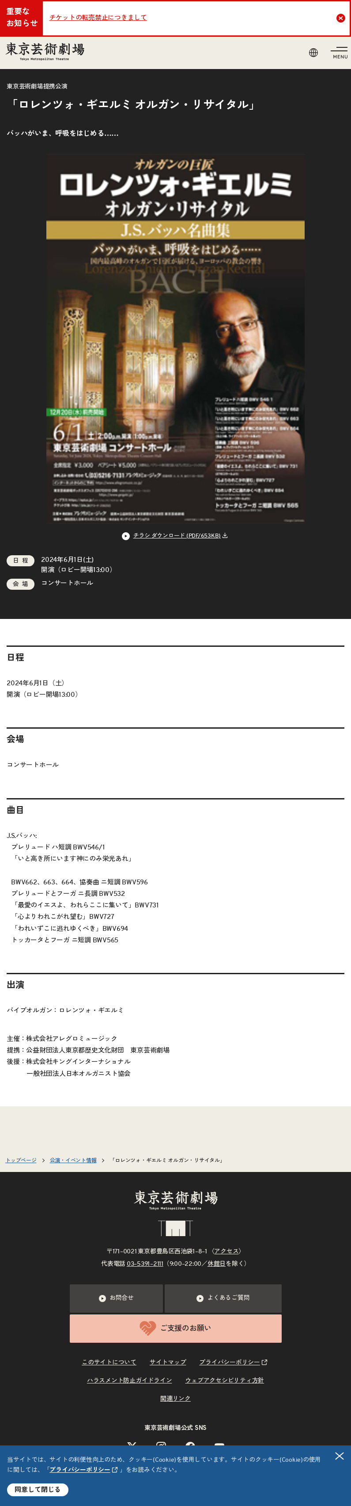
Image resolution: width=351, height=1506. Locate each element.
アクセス (226, 1252)
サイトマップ (168, 1363)
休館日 (217, 1264)
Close (342, 18)
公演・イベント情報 (73, 1160)
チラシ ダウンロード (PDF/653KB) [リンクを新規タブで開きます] (177, 536)
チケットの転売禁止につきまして (98, 18)
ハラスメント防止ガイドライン (129, 1381)
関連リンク (175, 1399)
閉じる (340, 1456)
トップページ (21, 1160)
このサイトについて (109, 1363)
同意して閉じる (38, 1490)
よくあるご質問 (222, 1298)
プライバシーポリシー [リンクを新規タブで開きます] (79, 1470)
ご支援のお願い (175, 1328)
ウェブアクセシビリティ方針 (224, 1381)
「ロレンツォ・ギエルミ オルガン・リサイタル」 (167, 1160)
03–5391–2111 (145, 1264)
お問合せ (116, 1298)
